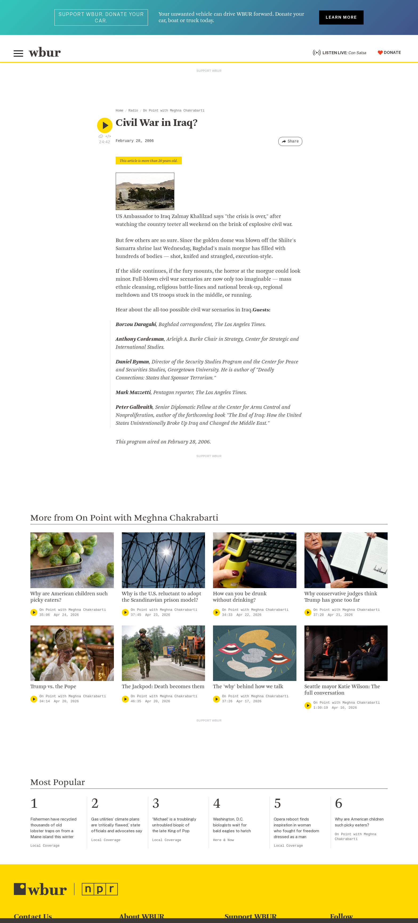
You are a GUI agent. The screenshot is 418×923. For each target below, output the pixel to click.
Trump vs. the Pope (53, 688)
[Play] (33, 613)
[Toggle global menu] (18, 54)
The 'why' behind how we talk (248, 688)
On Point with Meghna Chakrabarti (173, 111)
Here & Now (223, 841)
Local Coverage (44, 847)
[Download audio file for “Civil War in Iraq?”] (101, 137)
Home (119, 111)
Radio (133, 111)
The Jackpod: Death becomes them (163, 688)
